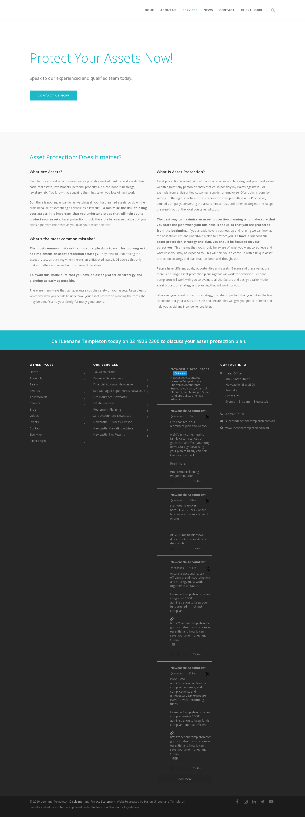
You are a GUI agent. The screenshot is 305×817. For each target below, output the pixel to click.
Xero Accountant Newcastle (112, 416)
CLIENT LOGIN (251, 10)
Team (34, 384)
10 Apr (193, 416)
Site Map (36, 434)
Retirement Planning (107, 409)
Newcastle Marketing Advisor (113, 428)
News (208, 10)
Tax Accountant (104, 372)
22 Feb (193, 673)
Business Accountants (108, 378)
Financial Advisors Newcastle (113, 384)
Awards (35, 391)
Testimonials (38, 397)
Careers (35, 403)
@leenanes (177, 416)
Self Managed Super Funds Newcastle (119, 391)
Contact (226, 10)
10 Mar (193, 500)
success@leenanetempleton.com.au (250, 421)
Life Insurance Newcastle (110, 397)
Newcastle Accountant (188, 411)
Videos (34, 416)
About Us (168, 10)
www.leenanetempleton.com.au (247, 428)
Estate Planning (103, 403)
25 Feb (193, 568)
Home (149, 10)
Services (190, 10)
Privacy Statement (102, 801)
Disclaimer (76, 801)
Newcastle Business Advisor (112, 422)
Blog (33, 409)
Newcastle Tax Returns (109, 434)
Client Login (38, 441)
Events (34, 422)
